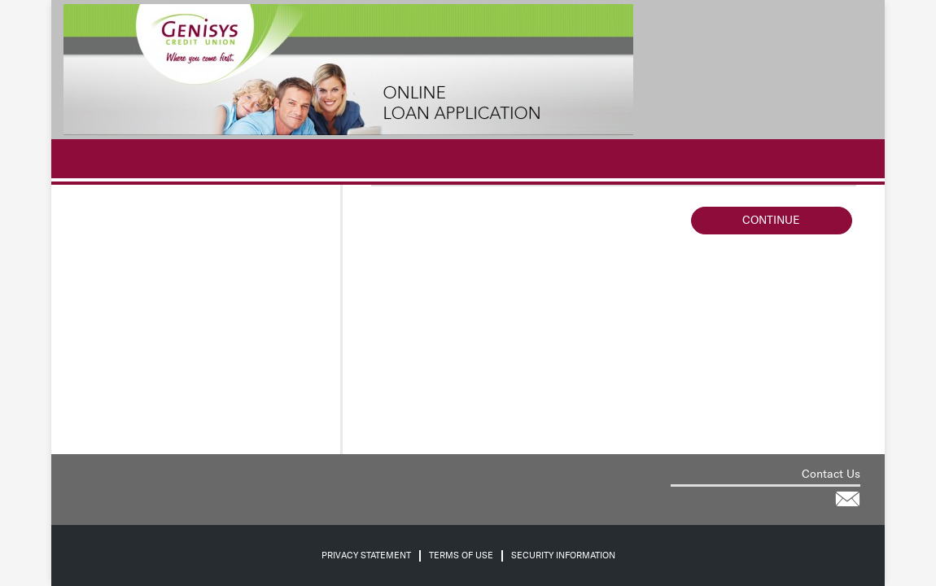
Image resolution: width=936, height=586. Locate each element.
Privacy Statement (366, 555)
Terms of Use (461, 555)
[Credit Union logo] (348, 69)
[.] (71, 158)
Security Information (563, 555)
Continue (771, 220)
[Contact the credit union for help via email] (847, 499)
